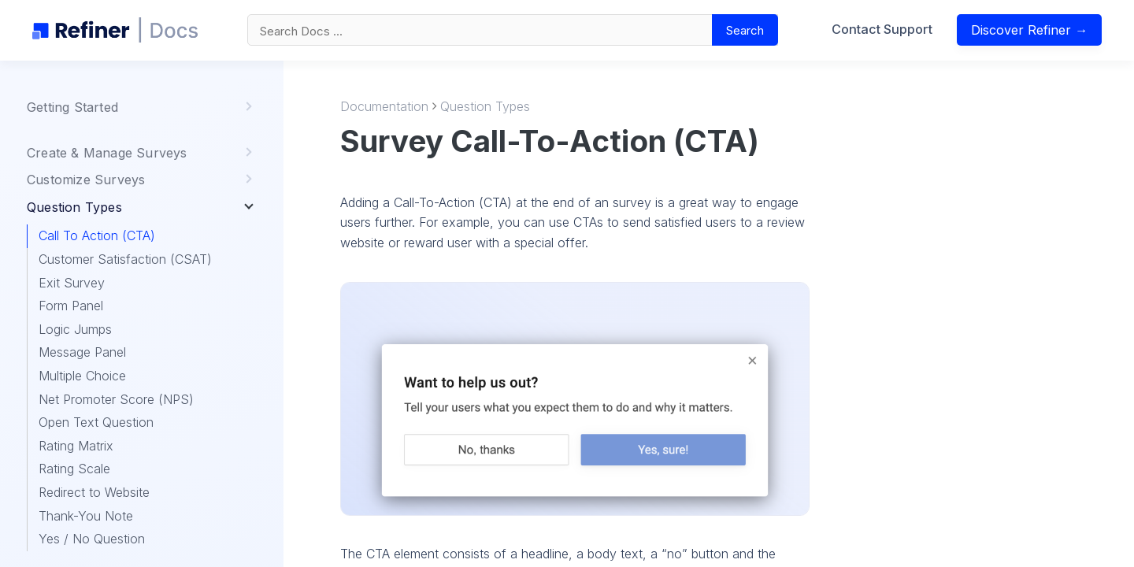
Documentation (384, 106)
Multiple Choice (82, 376)
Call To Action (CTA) (97, 235)
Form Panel (71, 305)
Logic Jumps (75, 329)
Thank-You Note (86, 516)
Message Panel (82, 352)
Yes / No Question (92, 539)
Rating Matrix (76, 446)
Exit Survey (72, 283)
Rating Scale (74, 468)
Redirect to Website (94, 492)
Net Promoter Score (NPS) (116, 399)
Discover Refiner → (1034, 35)
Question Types (485, 106)
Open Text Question (96, 422)
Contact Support (886, 34)
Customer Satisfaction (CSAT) (125, 259)
